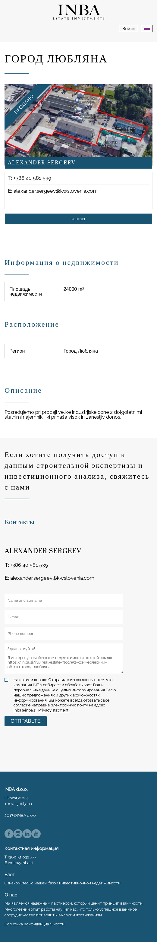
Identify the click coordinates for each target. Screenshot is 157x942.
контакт (78, 219)
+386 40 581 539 (32, 178)
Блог (9, 874)
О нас (11, 895)
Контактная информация (31, 848)
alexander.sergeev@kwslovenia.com (56, 191)
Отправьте (26, 721)
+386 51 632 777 (22, 857)
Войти (128, 28)
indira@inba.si (20, 863)
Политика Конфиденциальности (34, 924)
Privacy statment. (53, 710)
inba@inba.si (25, 710)
